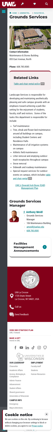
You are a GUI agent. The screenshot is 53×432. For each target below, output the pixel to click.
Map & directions (16, 408)
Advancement (14, 384)
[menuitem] (19, 367)
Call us (15, 307)
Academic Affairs (16, 370)
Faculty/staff (36, 366)
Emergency (13, 404)
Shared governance (17, 392)
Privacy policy (37, 426)
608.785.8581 (33, 230)
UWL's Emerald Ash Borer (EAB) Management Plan (30, 187)
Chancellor (13, 366)
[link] (30, 247)
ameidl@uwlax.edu (35, 226)
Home (13, 13)
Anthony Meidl (33, 212)
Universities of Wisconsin (19, 396)
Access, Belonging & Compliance (17, 375)
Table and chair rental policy (27, 83)
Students (34, 370)
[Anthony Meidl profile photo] (14, 216)
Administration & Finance (25, 13)
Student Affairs (15, 388)
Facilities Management (40, 13)
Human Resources (38, 374)
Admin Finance (15, 380)
